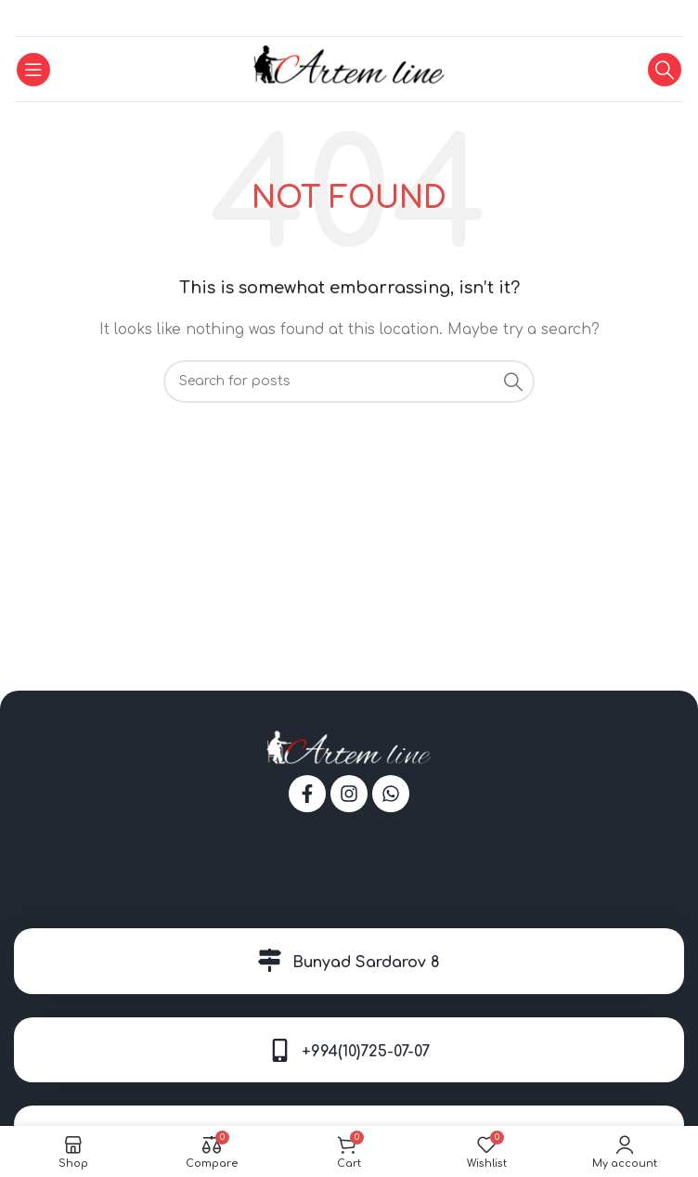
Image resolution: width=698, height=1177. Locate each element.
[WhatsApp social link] (348, 19)
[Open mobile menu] (33, 69)
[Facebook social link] (326, 19)
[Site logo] (349, 68)
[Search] (664, 69)
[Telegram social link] (371, 19)
